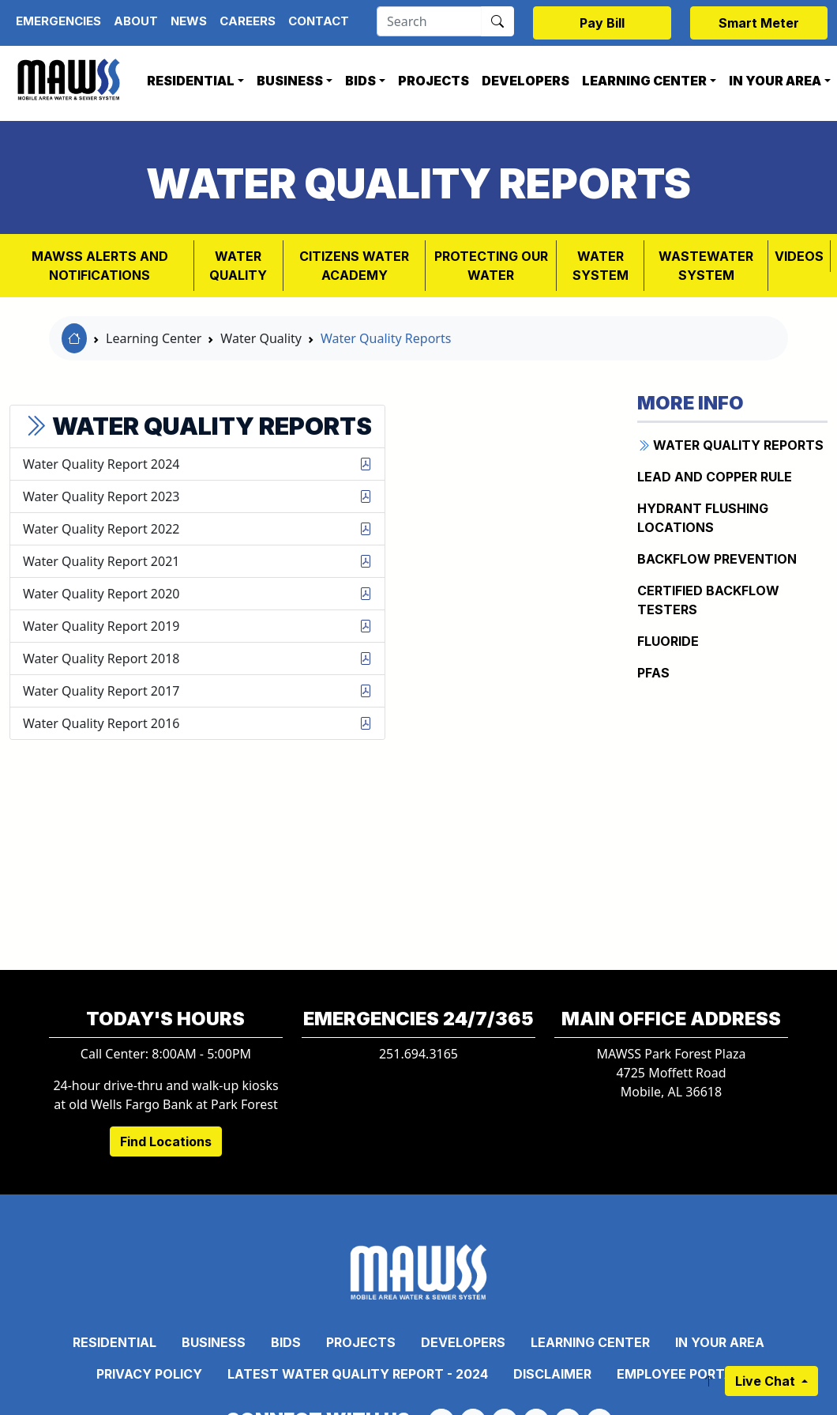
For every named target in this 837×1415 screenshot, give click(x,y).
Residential (191, 81)
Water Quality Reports (386, 338)
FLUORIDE (668, 641)
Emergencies (58, 20)
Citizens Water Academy (354, 265)
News (189, 20)
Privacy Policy (149, 1374)
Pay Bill (602, 23)
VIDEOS (799, 256)
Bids (360, 81)
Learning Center (644, 81)
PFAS (653, 673)
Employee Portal (679, 1374)
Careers (248, 20)
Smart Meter (759, 23)
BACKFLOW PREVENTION (717, 559)
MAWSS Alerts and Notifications (100, 265)
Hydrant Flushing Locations (702, 517)
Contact (318, 20)
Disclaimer (552, 1374)
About (136, 20)
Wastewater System (706, 265)
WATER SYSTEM (600, 265)
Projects (433, 81)
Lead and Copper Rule (714, 477)
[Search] (429, 21)
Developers (525, 81)
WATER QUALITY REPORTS (730, 445)
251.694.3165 (418, 1053)
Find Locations (166, 1141)
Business (290, 81)
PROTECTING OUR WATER (491, 265)
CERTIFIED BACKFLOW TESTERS (708, 600)
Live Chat (766, 1381)
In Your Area (719, 1342)
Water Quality (238, 265)
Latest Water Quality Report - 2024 (357, 1374)
